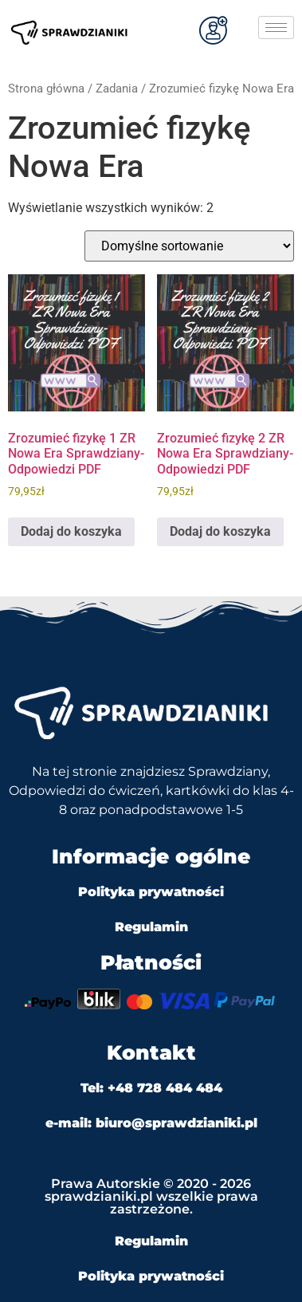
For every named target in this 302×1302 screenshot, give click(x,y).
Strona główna (46, 88)
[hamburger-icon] (276, 27)
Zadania (117, 88)
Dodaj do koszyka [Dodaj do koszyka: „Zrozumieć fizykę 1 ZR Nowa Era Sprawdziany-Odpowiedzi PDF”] (71, 531)
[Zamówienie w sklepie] (189, 246)
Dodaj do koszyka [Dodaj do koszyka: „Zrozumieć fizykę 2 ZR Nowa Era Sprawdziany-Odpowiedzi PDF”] (220, 531)
